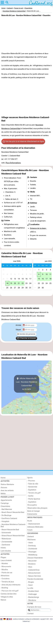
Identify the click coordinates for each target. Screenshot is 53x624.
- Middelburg (32, 555)
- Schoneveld (6, 533)
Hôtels (3, 548)
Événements (32, 514)
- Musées (4, 563)
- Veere (30, 543)
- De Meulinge (6, 515)
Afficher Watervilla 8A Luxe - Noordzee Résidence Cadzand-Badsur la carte (26, 383)
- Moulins (4, 570)
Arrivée (19, 325)
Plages (3, 557)
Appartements (6, 500)
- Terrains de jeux (7, 582)
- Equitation (31, 502)
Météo (3, 493)
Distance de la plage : (38, 228)
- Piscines (31, 481)
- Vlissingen (31, 552)
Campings (5, 503)
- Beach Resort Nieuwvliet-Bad (12, 512)
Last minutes (6, 551)
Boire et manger (33, 511)
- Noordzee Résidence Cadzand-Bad (13, 525)
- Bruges (30, 582)
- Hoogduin (5, 521)
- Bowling (4, 588)
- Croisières (5, 579)
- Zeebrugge (32, 594)
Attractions (5, 576)
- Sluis (29, 567)
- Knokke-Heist (33, 591)
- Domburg (31, 546)
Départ (19, 330)
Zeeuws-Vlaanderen (35, 558)
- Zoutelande (32, 549)
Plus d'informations (13, 163)
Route (29, 521)
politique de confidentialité (32, 619)
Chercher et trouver (26, 338)
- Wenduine (31, 600)
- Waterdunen (6, 539)
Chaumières (5, 506)
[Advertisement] (26, 300)
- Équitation (31, 490)
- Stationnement (33, 524)
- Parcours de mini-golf (9, 591)
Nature (3, 600)
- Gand (30, 585)
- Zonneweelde (6, 542)
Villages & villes (7, 597)
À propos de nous (34, 607)
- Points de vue (6, 573)
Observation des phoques (37, 508)
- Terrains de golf (34, 493)
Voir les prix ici (23, 141)
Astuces (4, 487)
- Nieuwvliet (31, 561)
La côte (30, 588)
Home (3, 478)
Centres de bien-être (8, 594)
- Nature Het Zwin (34, 576)
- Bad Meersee (6, 509)
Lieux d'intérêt (6, 560)
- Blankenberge (33, 597)
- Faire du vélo (32, 484)
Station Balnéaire (7, 484)
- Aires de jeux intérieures (10, 585)
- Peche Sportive (33, 499)
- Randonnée (32, 487)
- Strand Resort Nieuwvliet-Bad (13, 536)
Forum (30, 530)
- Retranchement (33, 573)
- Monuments (6, 566)
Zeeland (30, 537)
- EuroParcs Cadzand (9, 518)
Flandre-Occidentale (35, 579)
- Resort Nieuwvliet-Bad (10, 530)
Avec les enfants (7, 490)
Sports (30, 478)
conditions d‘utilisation (18, 619)
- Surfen (30, 496)
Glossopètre (32, 505)
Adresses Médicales (35, 527)
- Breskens (31, 564)
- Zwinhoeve (5, 545)
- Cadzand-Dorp (33, 570)
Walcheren (31, 540)
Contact (30, 613)
